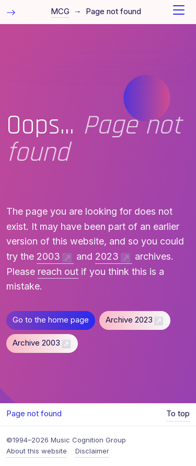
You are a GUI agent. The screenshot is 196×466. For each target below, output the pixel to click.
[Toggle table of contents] (11, 12)
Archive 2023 (129, 320)
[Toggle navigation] (179, 12)
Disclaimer (92, 451)
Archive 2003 (36, 343)
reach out (58, 271)
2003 (48, 256)
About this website (36, 451)
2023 (107, 256)
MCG (60, 11)
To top (178, 413)
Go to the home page (51, 320)
